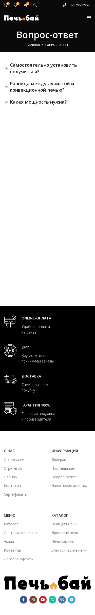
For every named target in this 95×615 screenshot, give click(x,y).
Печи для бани (64, 524)
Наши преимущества (69, 485)
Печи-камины (62, 541)
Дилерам (59, 459)
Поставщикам (63, 468)
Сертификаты (15, 494)
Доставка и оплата (20, 532)
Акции (9, 541)
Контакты (12, 485)
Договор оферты (18, 558)
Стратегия (13, 468)
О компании (14, 459)
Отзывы (10, 476)
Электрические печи (68, 550)
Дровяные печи (64, 532)
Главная (33, 45)
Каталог (11, 524)
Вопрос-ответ (63, 476)
